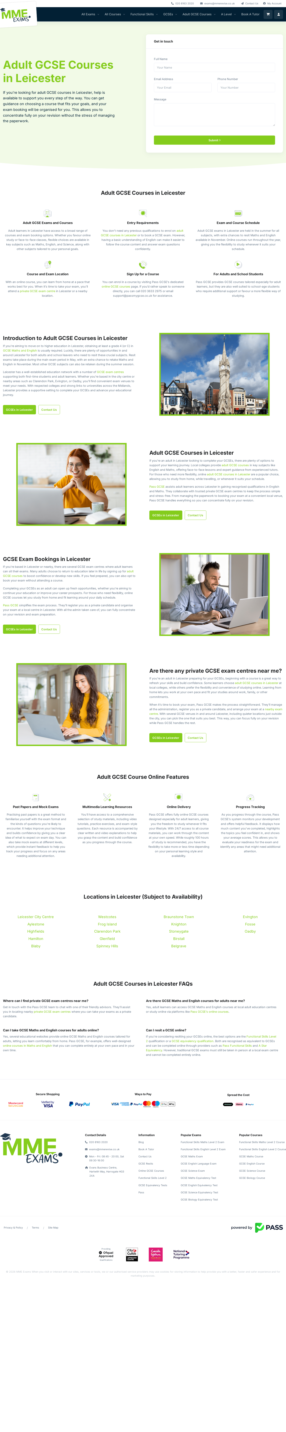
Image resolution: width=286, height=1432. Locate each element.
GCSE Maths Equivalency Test (198, 1177)
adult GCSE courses (235, 465)
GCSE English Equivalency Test (199, 1185)
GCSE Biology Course (252, 1177)
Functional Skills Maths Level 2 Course (262, 1142)
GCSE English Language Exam (198, 1163)
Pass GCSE (157, 486)
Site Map (53, 1227)
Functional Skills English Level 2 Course (262, 1149)
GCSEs (168, 14)
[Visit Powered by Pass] (257, 1227)
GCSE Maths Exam (192, 1156)
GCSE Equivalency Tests (152, 1185)
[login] (278, 14)
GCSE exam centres (110, 372)
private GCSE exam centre (37, 291)
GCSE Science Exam (193, 1170)
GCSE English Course (252, 1163)
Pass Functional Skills (237, 1045)
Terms (35, 1227)
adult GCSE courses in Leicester (228, 474)
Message (160, 99)
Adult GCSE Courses (197, 14)
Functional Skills (142, 14)
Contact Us (145, 1156)
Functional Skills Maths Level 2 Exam (202, 1142)
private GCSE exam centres (52, 1011)
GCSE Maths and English (20, 350)
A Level (226, 14)
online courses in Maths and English (27, 1045)
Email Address (163, 79)
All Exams (88, 14)
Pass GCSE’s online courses (209, 1011)
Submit (215, 140)
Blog (141, 1142)
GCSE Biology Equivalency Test (199, 1199)
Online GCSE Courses (151, 1170)
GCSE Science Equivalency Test (199, 1192)
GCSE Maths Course (251, 1156)
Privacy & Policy (13, 1227)
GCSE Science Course (252, 1170)
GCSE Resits (145, 1163)
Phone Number (227, 79)
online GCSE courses (116, 286)
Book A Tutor (250, 14)
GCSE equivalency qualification (193, 1041)
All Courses (113, 14)
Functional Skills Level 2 (152, 1177)
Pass (141, 1192)
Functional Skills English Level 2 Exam (203, 1149)
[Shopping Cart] (268, 14)
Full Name (160, 59)
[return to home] (31, 1148)
